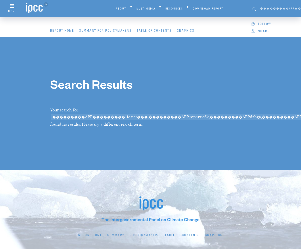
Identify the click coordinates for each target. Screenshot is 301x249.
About (121, 8)
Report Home (62, 30)
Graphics (186, 30)
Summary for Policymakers (105, 30)
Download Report (208, 8)
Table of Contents (154, 30)
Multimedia (145, 8)
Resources (174, 8)
